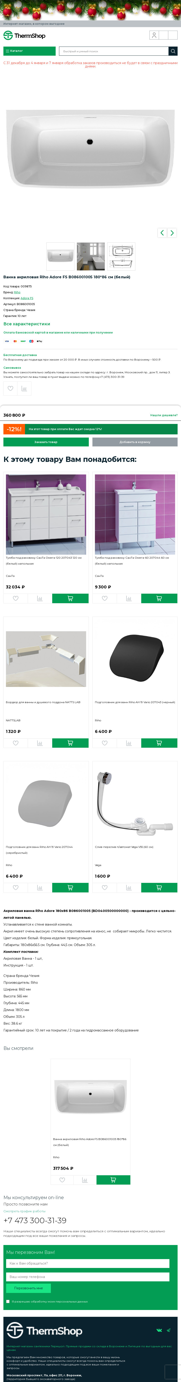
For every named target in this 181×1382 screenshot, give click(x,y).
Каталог (14, 51)
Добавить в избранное (10, 388)
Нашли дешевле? (164, 415)
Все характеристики (26, 323)
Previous (162, 232)
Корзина (173, 35)
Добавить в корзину (134, 442)
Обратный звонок (163, 35)
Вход (154, 35)
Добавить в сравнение (24, 388)
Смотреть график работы (24, 1211)
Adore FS (27, 298)
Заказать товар (46, 442)
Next (171, 232)
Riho (17, 292)
